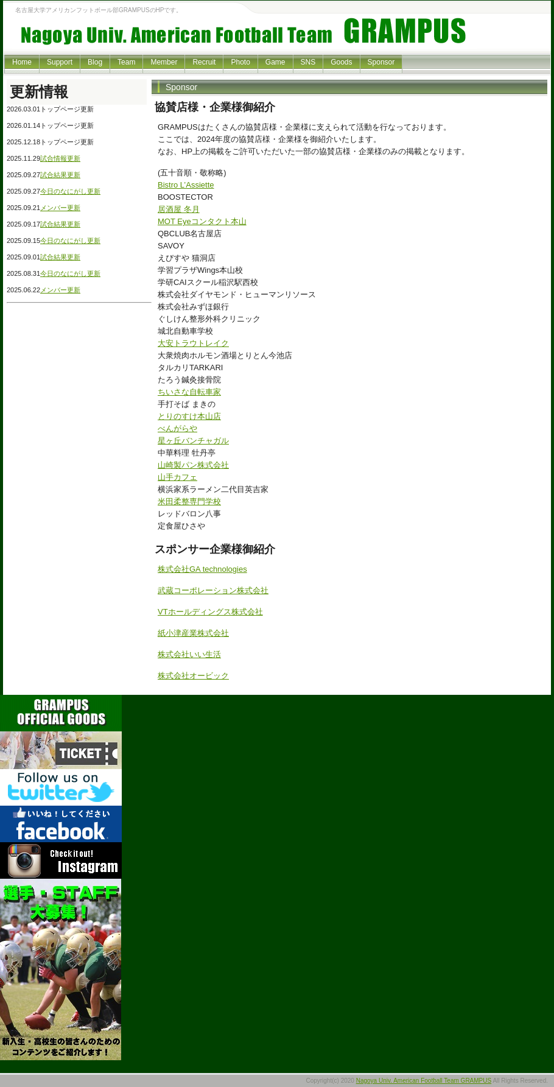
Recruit (204, 62)
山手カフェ (177, 477)
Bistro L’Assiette (186, 184)
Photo (240, 62)
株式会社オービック (193, 675)
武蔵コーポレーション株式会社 (213, 590)
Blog (95, 62)
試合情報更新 (60, 158)
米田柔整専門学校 (189, 501)
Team (126, 62)
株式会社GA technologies (202, 569)
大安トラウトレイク (193, 343)
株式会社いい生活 (189, 654)
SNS (308, 62)
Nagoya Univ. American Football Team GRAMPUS (424, 1080)
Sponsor (381, 62)
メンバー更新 (60, 207)
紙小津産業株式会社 (193, 633)
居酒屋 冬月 (179, 209)
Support (59, 62)
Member (163, 62)
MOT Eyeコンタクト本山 (202, 221)
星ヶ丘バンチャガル (193, 440)
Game (275, 62)
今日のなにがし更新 (70, 191)
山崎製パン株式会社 (193, 465)
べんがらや (177, 428)
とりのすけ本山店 (189, 416)
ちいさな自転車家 (189, 391)
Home (22, 62)
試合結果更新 (60, 174)
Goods (341, 62)
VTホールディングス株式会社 (210, 611)
